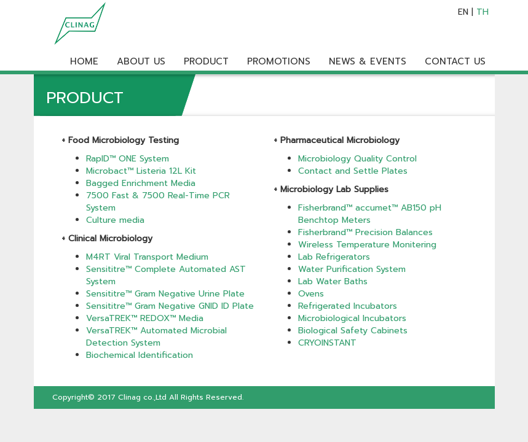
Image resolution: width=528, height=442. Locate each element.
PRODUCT (206, 61)
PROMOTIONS (278, 61)
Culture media (115, 220)
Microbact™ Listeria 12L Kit (141, 171)
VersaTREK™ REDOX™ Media (144, 318)
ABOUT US (141, 61)
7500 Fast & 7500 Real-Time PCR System (158, 201)
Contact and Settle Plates (353, 171)
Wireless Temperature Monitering (367, 244)
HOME (84, 61)
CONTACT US (455, 61)
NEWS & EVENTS (367, 61)
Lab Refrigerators (334, 256)
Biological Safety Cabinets (353, 330)
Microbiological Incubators (352, 318)
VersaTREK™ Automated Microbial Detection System (156, 336)
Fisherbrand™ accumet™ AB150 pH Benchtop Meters (369, 214)
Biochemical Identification (139, 355)
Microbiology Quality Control (357, 158)
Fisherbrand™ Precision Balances (365, 232)
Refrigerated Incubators (347, 306)
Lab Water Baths (333, 281)
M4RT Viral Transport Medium (148, 256)
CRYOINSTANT (327, 342)
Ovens (311, 293)
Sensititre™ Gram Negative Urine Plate (165, 293)
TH (482, 12)
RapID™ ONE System (127, 158)
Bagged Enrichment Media (140, 183)
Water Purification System (352, 269)
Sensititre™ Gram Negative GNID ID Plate (170, 306)
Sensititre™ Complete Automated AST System (166, 275)
